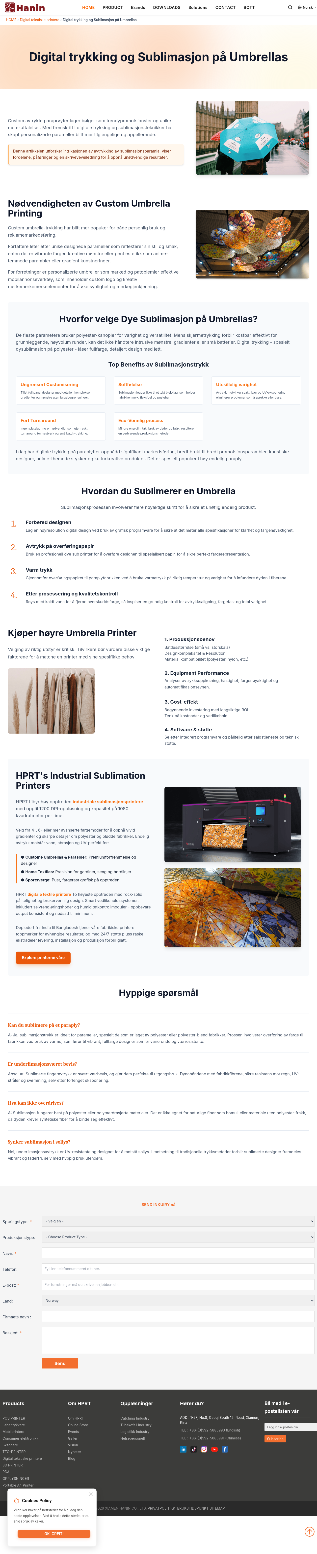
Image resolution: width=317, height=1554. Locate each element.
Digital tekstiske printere (39, 20)
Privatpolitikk (161, 1546)
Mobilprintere (13, 1470)
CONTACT (225, 7)
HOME (88, 7)
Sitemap (217, 1546)
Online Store (78, 1463)
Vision (73, 1483)
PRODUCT (113, 7)
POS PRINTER (13, 1456)
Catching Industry (134, 1456)
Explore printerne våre (43, 993)
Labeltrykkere (13, 1463)
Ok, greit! (54, 1535)
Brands (138, 7)
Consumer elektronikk (20, 1476)
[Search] (290, 7)
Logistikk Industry (134, 1470)
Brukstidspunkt (193, 1546)
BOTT (249, 7)
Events (73, 1470)
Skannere (10, 1483)
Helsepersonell (132, 1476)
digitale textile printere (49, 929)
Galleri (73, 1476)
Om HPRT (76, 1456)
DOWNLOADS (167, 7)
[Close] (91, 1495)
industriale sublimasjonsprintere (108, 837)
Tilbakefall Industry (136, 1463)
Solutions (198, 7)
